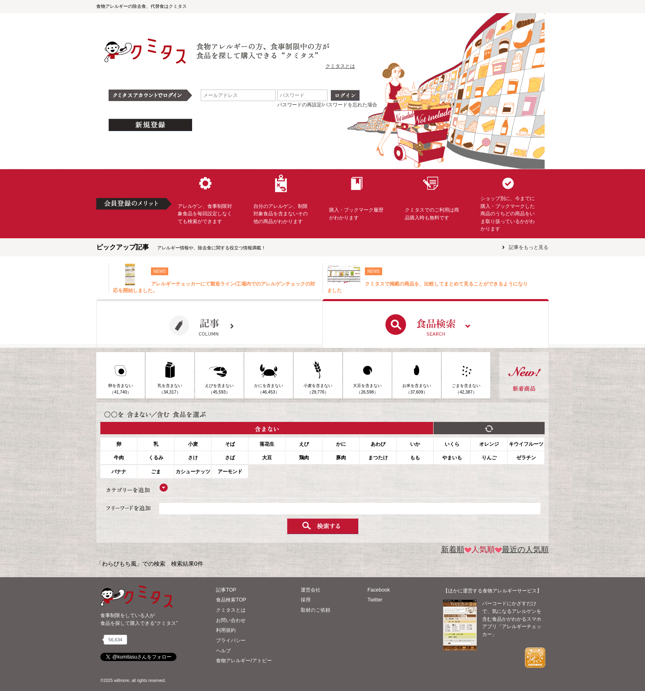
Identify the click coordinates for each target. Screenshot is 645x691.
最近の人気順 (522, 549)
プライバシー (231, 640)
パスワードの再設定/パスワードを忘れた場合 (327, 105)
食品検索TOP (231, 600)
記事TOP (226, 590)
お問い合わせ (231, 620)
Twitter (375, 600)
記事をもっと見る (528, 247)
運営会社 (310, 590)
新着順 (452, 549)
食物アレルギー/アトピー (243, 660)
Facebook (378, 590)
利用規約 (226, 630)
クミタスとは (340, 66)
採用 (306, 600)
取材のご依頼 (315, 610)
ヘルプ (223, 651)
